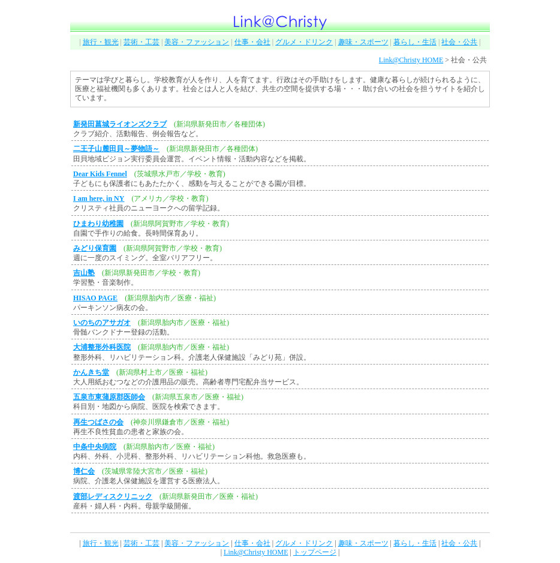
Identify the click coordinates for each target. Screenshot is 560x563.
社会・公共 (459, 42)
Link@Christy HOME (411, 60)
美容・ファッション (196, 42)
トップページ (314, 552)
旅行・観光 (101, 42)
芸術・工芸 (141, 42)
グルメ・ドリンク (304, 42)
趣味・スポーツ (363, 42)
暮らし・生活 (414, 42)
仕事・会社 (252, 42)
